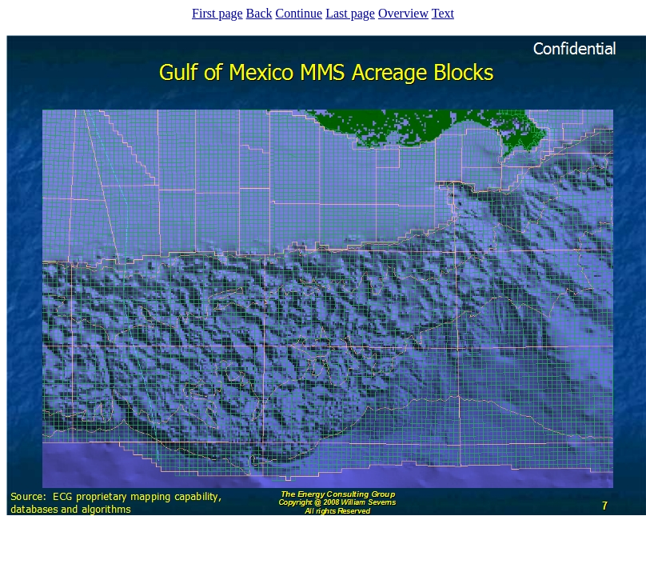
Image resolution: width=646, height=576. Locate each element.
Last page (350, 13)
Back (259, 13)
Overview (403, 13)
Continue (298, 13)
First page (217, 13)
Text (443, 13)
